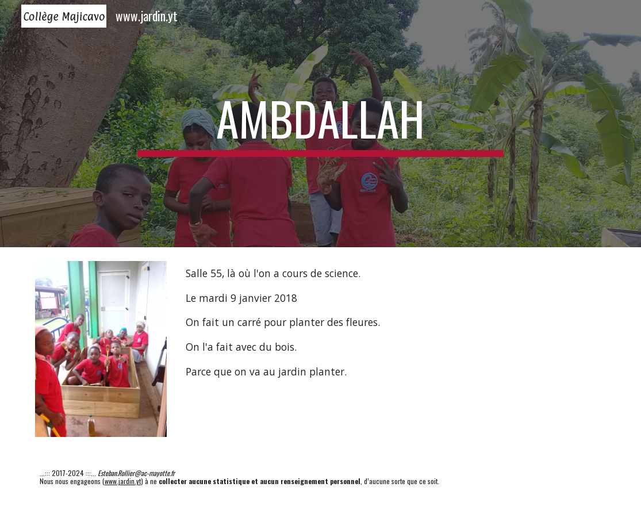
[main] (321, 124)
